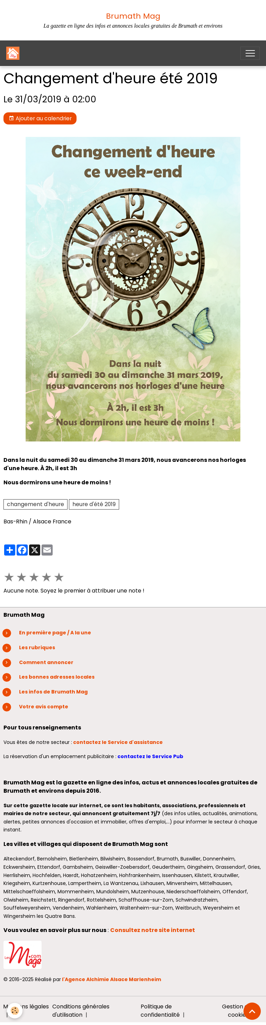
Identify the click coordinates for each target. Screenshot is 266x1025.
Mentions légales (26, 1006)
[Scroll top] (252, 1011)
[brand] (14, 53)
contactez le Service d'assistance (118, 742)
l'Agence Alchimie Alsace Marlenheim (111, 979)
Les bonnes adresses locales (57, 676)
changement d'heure (35, 504)
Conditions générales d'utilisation (80, 1011)
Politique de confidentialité (160, 1011)
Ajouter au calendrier (40, 118)
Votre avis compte (43, 706)
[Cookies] (15, 1010)
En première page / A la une (55, 632)
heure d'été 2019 (94, 504)
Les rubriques (37, 647)
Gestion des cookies (238, 1011)
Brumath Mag (133, 16)
